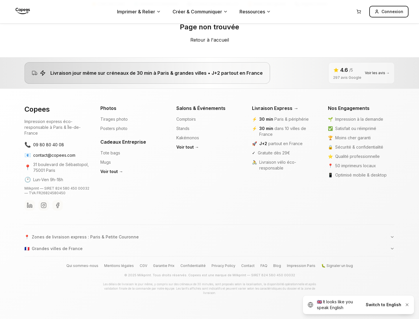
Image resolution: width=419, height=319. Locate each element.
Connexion (388, 11)
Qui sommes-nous (82, 265)
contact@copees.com (49, 155)
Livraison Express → (275, 108)
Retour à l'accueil (209, 40)
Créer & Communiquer (200, 12)
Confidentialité (193, 265)
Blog (277, 265)
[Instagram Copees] (43, 205)
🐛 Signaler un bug (337, 265)
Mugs (105, 162)
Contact (248, 265)
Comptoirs (186, 119)
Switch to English (383, 304)
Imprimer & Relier (139, 12)
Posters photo (113, 128)
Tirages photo (114, 119)
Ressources (255, 12)
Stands (182, 128)
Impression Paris (301, 265)
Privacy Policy (223, 265)
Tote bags (110, 152)
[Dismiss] (407, 304)
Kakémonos (187, 137)
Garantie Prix (164, 265)
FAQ (263, 265)
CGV (143, 265)
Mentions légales (119, 265)
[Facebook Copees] (57, 205)
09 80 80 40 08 (44, 145)
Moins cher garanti (353, 137)
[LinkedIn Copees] (29, 205)
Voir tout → (111, 171)
